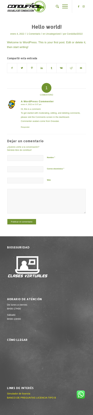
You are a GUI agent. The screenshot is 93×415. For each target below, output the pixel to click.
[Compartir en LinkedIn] (41, 68)
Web (49, 180)
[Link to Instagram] (83, 6)
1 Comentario (33, 34)
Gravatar (55, 121)
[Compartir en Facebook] (12, 68)
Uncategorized (53, 34)
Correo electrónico (55, 168)
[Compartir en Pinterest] (32, 68)
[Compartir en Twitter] (22, 68)
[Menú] (63, 6)
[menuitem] (56, 6)
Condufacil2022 (75, 34)
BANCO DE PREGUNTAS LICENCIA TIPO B (31, 397)
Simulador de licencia (18, 393)
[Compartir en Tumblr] (51, 68)
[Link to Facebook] (78, 6)
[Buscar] (56, 6)
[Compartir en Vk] (61, 68)
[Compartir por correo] (81, 68)
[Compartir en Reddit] (71, 68)
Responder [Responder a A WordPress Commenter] (25, 127)
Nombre (51, 157)
